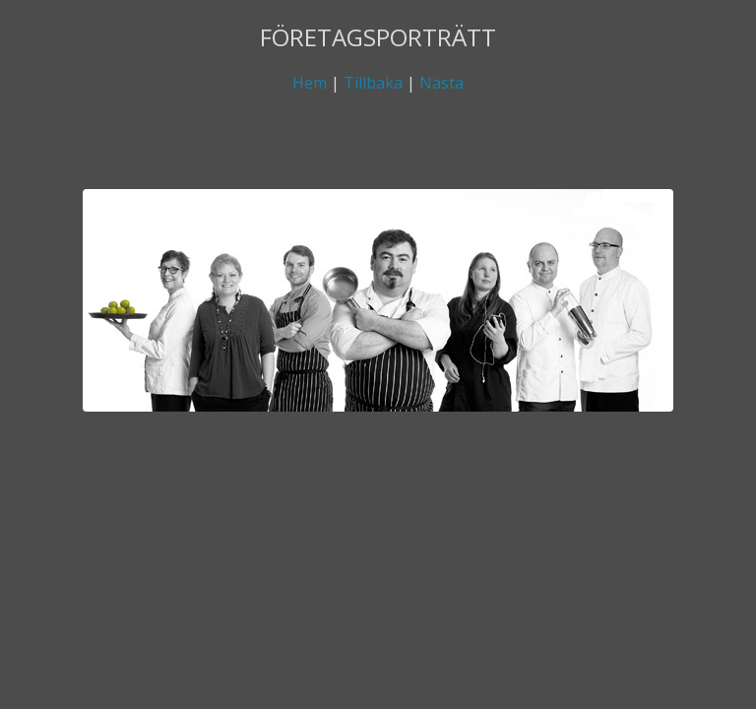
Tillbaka (373, 83)
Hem (309, 83)
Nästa (441, 83)
